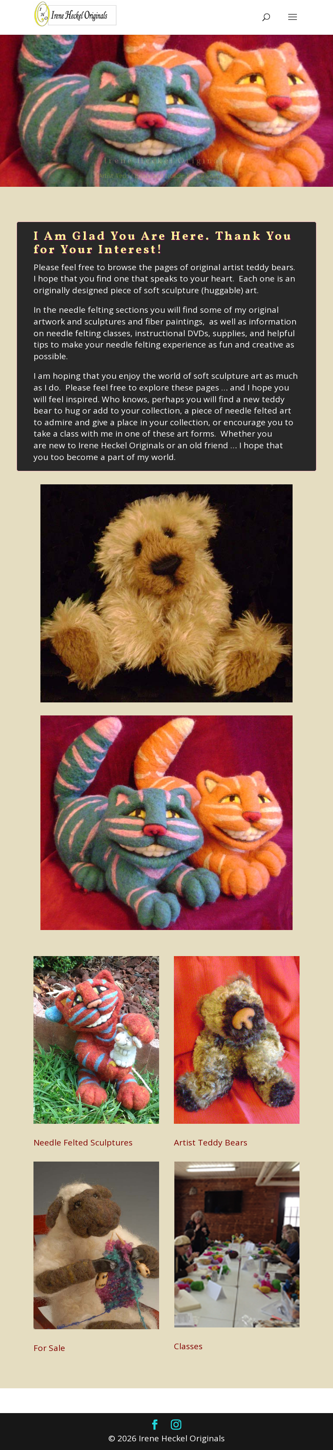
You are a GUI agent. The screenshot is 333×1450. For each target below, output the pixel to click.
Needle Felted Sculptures (83, 1142)
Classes (188, 1346)
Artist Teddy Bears (210, 1142)
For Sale (49, 1348)
